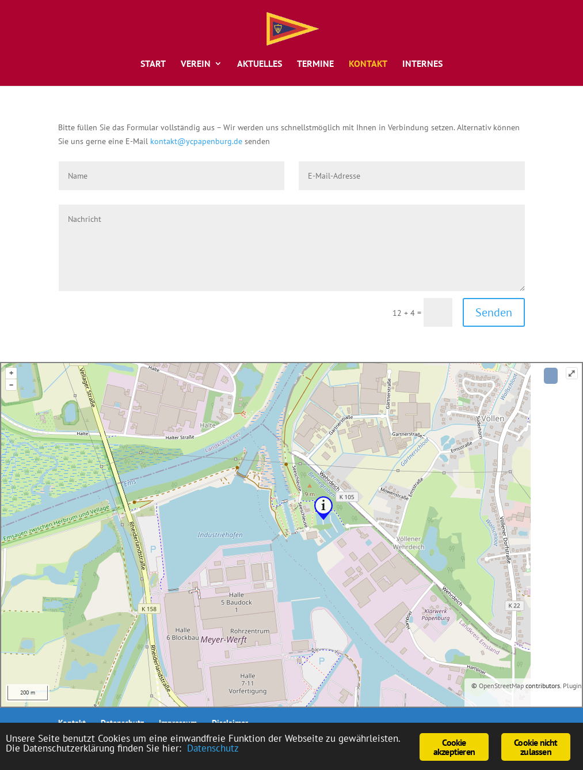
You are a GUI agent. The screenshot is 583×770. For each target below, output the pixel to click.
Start (153, 64)
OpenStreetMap (501, 685)
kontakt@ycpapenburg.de (196, 141)
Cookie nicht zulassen (535, 747)
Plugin (571, 685)
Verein (196, 64)
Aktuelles (259, 64)
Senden (493, 312)
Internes (422, 64)
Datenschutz (213, 748)
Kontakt (368, 64)
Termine (315, 64)
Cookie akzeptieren (454, 747)
